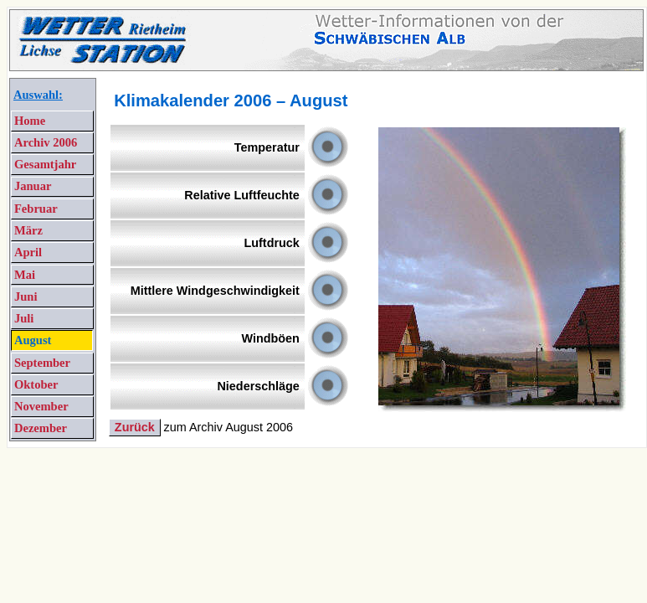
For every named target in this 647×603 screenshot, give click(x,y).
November (41, 406)
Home (29, 120)
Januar (32, 186)
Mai (24, 274)
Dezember (40, 428)
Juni (26, 296)
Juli (23, 318)
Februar (36, 208)
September (42, 362)
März (28, 230)
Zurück (135, 427)
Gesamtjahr (45, 164)
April (28, 252)
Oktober (36, 384)
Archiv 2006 (45, 142)
